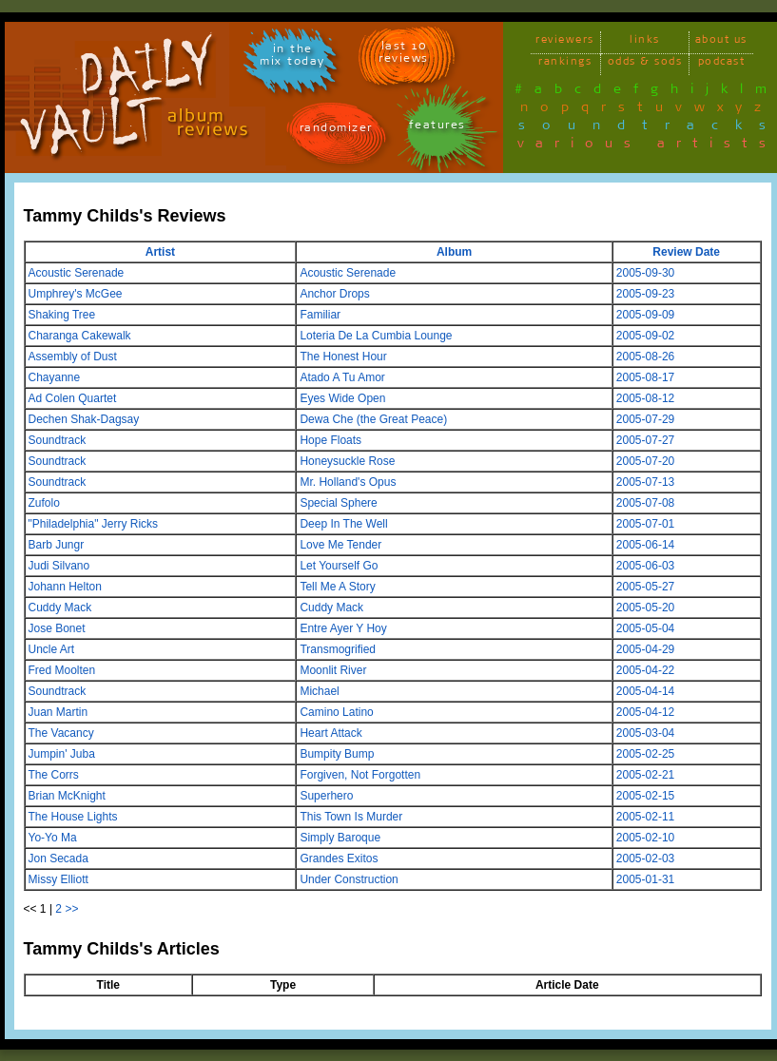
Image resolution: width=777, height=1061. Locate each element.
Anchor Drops (334, 293)
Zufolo (44, 503)
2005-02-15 (645, 795)
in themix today (292, 58)
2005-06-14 (645, 544)
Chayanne (55, 377)
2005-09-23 (645, 293)
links (645, 42)
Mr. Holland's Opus (348, 482)
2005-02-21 (645, 774)
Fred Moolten (62, 670)
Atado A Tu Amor (342, 377)
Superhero (326, 795)
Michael (319, 691)
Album (454, 252)
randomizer (336, 131)
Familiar (320, 314)
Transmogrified (338, 649)
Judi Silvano (59, 565)
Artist (160, 252)
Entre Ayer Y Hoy (343, 628)
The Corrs (54, 774)
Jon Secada (58, 858)
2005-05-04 (645, 628)
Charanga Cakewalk (80, 335)
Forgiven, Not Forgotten (360, 774)
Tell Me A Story (337, 586)
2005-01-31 (645, 879)
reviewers (564, 42)
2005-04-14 (645, 691)
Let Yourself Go (339, 565)
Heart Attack (330, 733)
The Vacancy (61, 733)
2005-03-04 (645, 733)
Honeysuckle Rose (347, 461)
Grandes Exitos (339, 858)
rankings (565, 64)
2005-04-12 (645, 712)
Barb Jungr (57, 544)
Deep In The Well (343, 523)
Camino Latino (336, 712)
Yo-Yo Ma (53, 837)
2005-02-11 (645, 816)
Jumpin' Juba (62, 754)
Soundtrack (58, 440)
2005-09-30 (645, 273)
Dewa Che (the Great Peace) (373, 419)
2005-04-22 (645, 670)
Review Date (686, 252)
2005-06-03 (645, 565)
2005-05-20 (645, 607)
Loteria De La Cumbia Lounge (376, 335)
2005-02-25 (645, 754)
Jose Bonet (57, 628)
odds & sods (645, 64)
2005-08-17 (645, 377)
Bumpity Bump (337, 754)
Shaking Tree (62, 314)
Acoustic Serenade (77, 273)
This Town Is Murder (351, 816)
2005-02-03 (645, 858)
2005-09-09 (645, 314)
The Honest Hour (343, 356)
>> (71, 909)
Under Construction (349, 879)
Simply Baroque (340, 837)
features (437, 128)
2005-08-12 (645, 398)
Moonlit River (333, 670)
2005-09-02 (645, 335)
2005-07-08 (645, 503)
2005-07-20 (645, 461)
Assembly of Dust (73, 356)
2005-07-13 (645, 482)
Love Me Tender (340, 544)
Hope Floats (330, 440)
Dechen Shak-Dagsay (84, 419)
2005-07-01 (645, 523)
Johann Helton (65, 586)
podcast (722, 64)
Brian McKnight (67, 795)
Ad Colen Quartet (73, 398)
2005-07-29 (645, 419)
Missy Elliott (58, 879)
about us (721, 42)
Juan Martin (58, 712)
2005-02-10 (645, 837)
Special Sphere (338, 503)
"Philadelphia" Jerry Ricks (94, 523)
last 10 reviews (404, 55)
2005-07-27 (645, 440)
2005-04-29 (645, 649)
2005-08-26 (645, 356)
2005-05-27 (645, 586)
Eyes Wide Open (342, 398)
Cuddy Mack (60, 607)
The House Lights (73, 816)
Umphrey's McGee (76, 293)
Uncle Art (52, 649)
